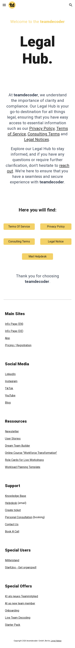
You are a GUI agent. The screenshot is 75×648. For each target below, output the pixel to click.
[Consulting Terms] (19, 241)
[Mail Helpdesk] (37, 256)
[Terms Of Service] (19, 226)
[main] (37, 41)
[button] (4, 5)
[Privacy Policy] (55, 226)
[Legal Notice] (55, 241)
